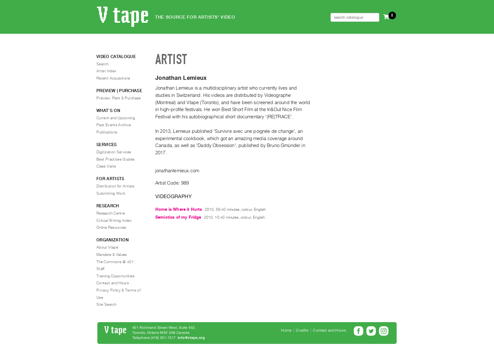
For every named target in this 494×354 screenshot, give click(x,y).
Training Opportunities (115, 276)
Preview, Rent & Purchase (118, 98)
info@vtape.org (191, 338)
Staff (100, 269)
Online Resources (111, 227)
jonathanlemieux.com (177, 170)
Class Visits (106, 166)
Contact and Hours (112, 283)
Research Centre (110, 213)
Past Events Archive (113, 125)
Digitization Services (113, 152)
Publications (106, 132)
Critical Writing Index (114, 220)
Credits (302, 330)
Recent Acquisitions (113, 78)
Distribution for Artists (115, 186)
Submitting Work (110, 193)
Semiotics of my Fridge (178, 217)
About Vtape (107, 247)
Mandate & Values (111, 254)
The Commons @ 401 (115, 262)
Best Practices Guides (115, 159)
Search (102, 64)
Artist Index (106, 71)
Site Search (106, 304)
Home (286, 330)
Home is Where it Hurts (178, 209)
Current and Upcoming (115, 118)
